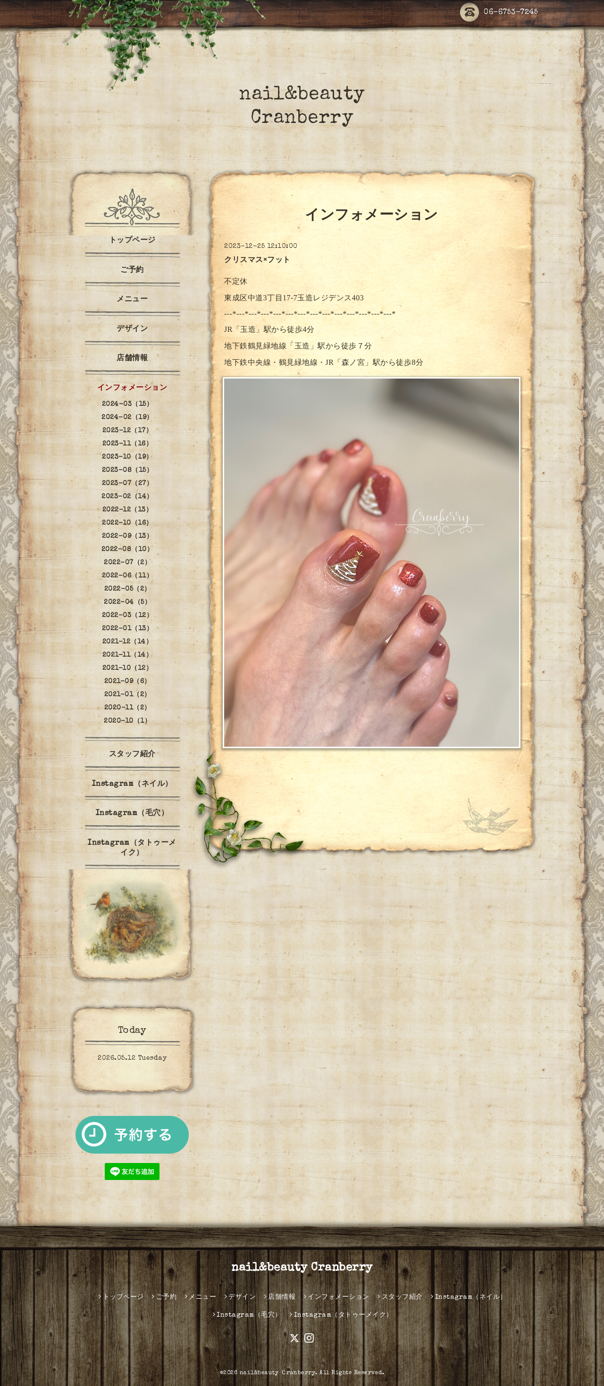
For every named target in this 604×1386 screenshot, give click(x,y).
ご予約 (132, 270)
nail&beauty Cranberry (302, 1268)
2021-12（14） (127, 642)
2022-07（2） (127, 563)
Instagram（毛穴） (132, 813)
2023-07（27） (127, 483)
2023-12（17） (127, 431)
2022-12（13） (127, 510)
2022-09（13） (127, 536)
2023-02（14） (127, 497)
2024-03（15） (127, 404)
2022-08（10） (127, 549)
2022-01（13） (127, 629)
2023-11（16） (127, 444)
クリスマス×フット (257, 260)
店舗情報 (132, 359)
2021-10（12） (127, 668)
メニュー (132, 300)
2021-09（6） (127, 681)
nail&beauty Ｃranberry (278, 1373)
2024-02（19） (127, 417)
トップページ (132, 241)
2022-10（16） (127, 523)
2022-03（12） (127, 615)
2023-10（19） (127, 457)
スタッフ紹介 (132, 755)
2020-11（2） (127, 708)
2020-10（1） (127, 721)
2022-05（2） (127, 589)
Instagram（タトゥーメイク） (132, 848)
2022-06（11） (127, 576)
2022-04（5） (127, 602)
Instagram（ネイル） (132, 784)
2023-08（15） (127, 470)
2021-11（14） (127, 655)
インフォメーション (132, 388)
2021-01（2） (127, 695)
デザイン (132, 329)
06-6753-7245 (499, 13)
